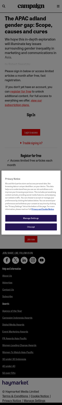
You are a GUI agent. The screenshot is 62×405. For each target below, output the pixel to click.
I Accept (31, 226)
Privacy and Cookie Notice (42, 209)
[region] (30, 202)
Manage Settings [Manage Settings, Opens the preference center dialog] (31, 218)
